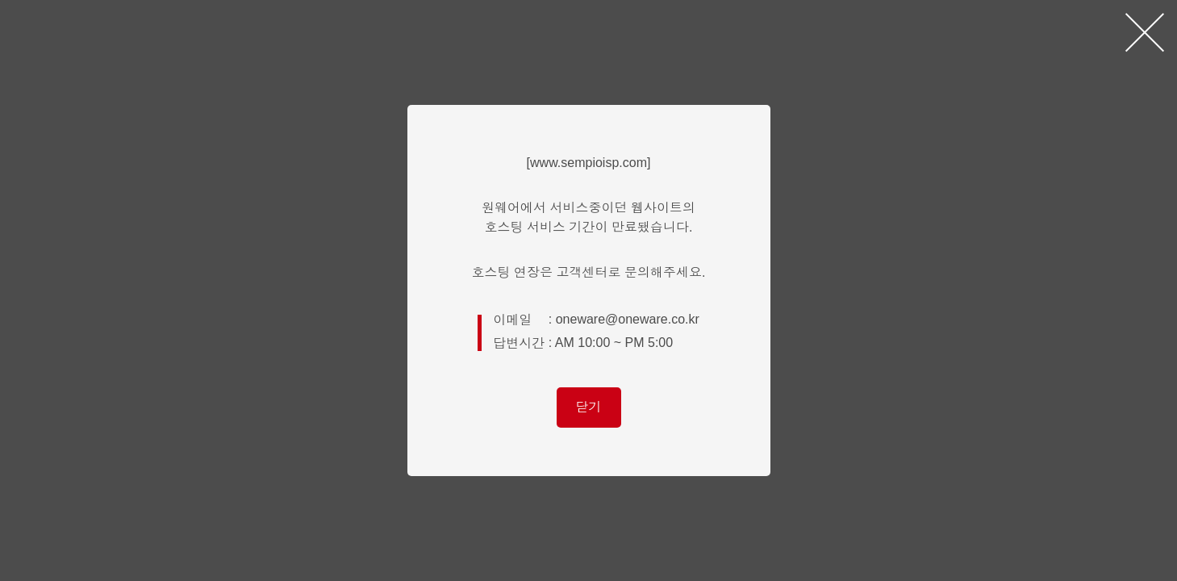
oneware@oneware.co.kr (627, 319)
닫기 (589, 407)
